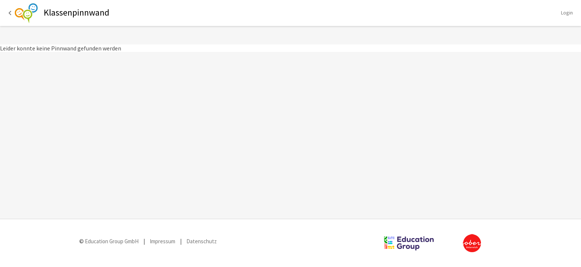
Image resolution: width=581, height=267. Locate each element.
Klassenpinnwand (76, 12)
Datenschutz (201, 241)
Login (567, 12)
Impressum (162, 241)
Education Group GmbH (111, 241)
